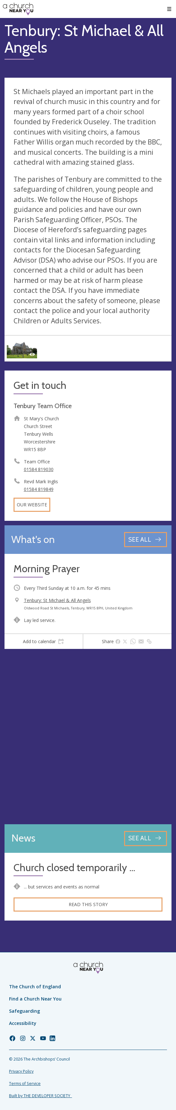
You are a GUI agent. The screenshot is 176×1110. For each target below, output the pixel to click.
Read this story (88, 904)
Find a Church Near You (35, 999)
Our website (32, 505)
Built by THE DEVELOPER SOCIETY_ (40, 1095)
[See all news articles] (145, 838)
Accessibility (22, 1023)
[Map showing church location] (88, 736)
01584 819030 (39, 469)
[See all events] (145, 539)
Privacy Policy (21, 1071)
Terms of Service (25, 1083)
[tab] (44, 641)
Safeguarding (24, 1011)
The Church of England (35, 986)
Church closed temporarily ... (74, 868)
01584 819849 (39, 489)
